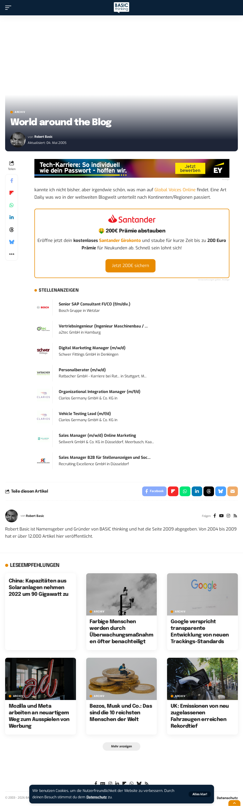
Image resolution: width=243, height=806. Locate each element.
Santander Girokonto (120, 240)
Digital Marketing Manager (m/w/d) (92, 348)
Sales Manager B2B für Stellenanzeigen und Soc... (105, 457)
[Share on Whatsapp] (11, 205)
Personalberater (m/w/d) (82, 370)
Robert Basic (43, 137)
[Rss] (235, 516)
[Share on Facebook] (11, 180)
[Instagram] (228, 516)
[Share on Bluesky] (11, 242)
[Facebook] (214, 516)
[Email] (232, 491)
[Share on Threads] (11, 230)
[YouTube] (221, 516)
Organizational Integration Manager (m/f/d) (99, 391)
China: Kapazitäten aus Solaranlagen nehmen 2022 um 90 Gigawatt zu (39, 588)
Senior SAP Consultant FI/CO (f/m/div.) (94, 304)
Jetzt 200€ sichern (130, 266)
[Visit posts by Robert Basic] (18, 139)
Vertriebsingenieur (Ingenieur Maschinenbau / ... (103, 326)
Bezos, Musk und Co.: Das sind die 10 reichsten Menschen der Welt (121, 713)
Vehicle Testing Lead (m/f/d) (85, 413)
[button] (200, 794)
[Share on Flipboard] (11, 193)
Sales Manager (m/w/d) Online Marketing (97, 435)
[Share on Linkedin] (11, 217)
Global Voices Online (175, 190)
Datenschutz (97, 797)
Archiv (20, 112)
